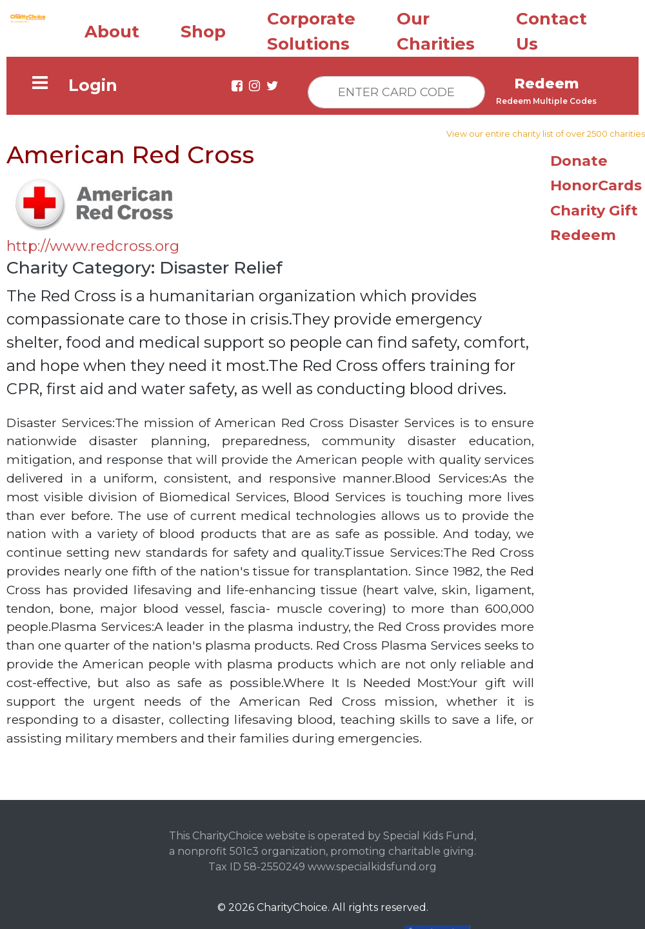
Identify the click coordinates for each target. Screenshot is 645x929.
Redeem (583, 232)
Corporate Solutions (311, 28)
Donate (579, 157)
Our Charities (436, 28)
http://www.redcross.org (92, 243)
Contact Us (551, 28)
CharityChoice (292, 904)
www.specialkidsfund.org (372, 863)
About (111, 28)
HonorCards (596, 182)
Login (92, 82)
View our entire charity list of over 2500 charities (545, 130)
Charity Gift (594, 207)
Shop (203, 28)
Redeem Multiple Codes (546, 98)
